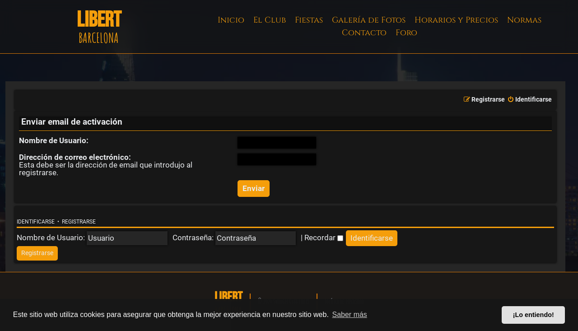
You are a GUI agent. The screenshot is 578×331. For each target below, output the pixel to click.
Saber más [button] (349, 314)
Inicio (231, 20)
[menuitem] (529, 100)
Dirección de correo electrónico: (75, 157)
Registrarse (79, 222)
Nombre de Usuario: (54, 140)
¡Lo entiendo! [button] (533, 314)
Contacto (364, 32)
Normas (524, 20)
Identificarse (36, 222)
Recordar (323, 237)
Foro (406, 32)
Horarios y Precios (456, 20)
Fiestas (309, 20)
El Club (269, 20)
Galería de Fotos (369, 20)
